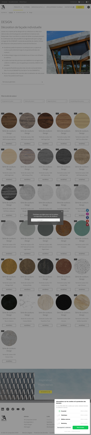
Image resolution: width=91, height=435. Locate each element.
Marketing (64, 423)
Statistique (64, 415)
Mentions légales (67, 431)
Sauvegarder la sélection (64, 427)
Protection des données (75, 431)
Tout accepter (80, 427)
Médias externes (65, 419)
